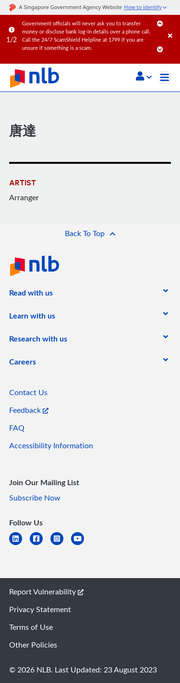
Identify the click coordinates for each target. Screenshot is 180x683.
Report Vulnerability (46, 591)
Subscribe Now (34, 497)
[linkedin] (19, 544)
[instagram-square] (60, 544)
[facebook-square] (40, 544)
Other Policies (33, 644)
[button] (144, 77)
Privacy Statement (40, 609)
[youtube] (81, 544)
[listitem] (31, 294)
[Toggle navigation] (164, 77)
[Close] (172, 26)
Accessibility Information (51, 445)
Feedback (28, 410)
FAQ (16, 427)
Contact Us (28, 392)
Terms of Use (31, 627)
